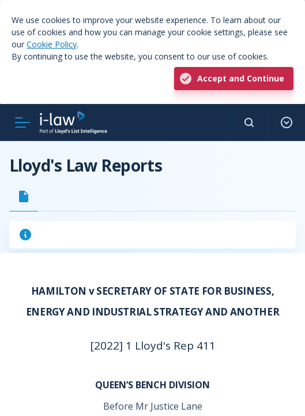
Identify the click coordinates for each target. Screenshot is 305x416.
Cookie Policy (52, 44)
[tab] (23, 196)
